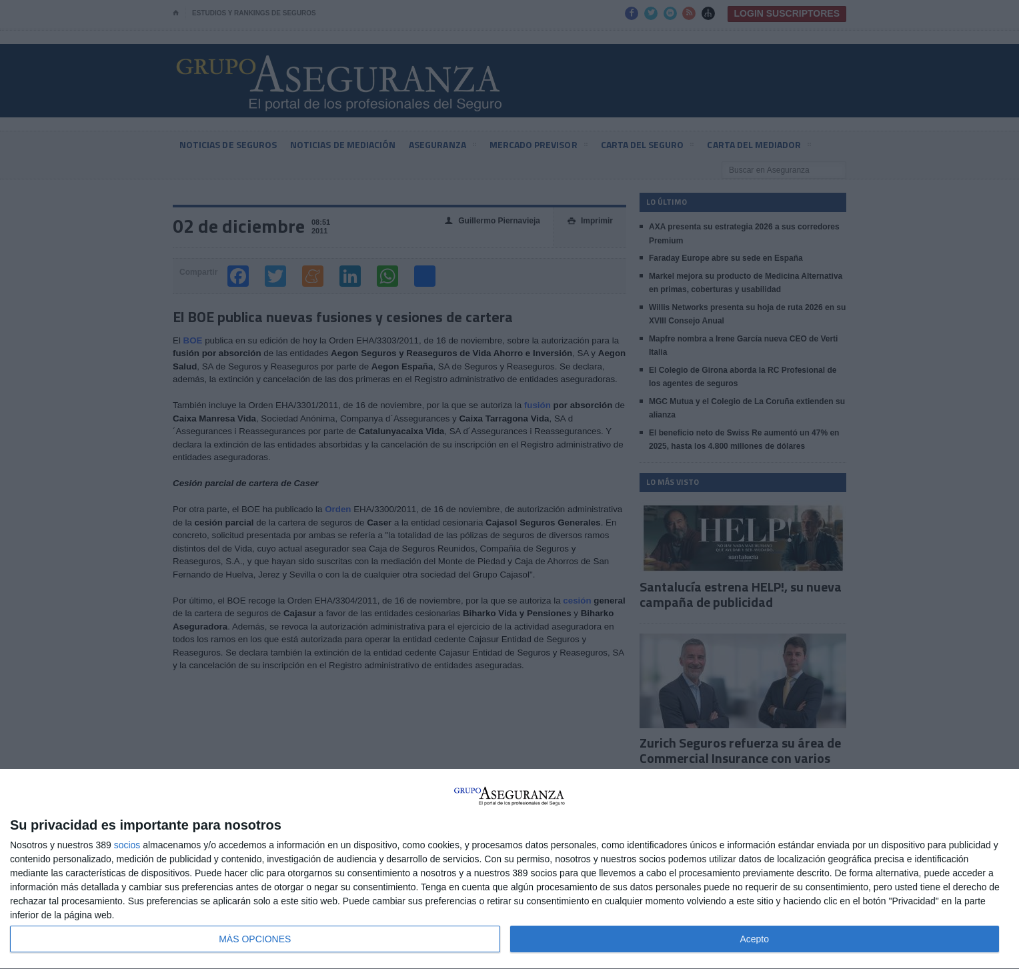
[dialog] (509, 869)
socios (127, 845)
